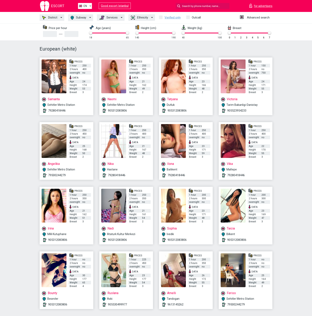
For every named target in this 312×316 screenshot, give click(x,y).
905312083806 (117, 110)
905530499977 (117, 304)
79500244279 (57, 175)
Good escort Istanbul (115, 6)
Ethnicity (139, 18)
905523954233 (236, 110)
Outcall (196, 17)
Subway (78, 18)
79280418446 (57, 110)
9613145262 (175, 304)
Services (108, 18)
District (49, 18)
